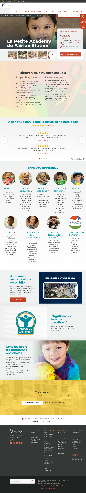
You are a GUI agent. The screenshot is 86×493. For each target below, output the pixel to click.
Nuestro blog (77, 11)
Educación (16, 11)
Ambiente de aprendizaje (34, 443)
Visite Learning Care (42, 485)
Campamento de (76, 233)
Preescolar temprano (47, 440)
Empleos (74, 436)
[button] (39, 158)
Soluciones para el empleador (76, 442)
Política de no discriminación (59, 487)
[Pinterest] (17, 443)
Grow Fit (46, 472)
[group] (12, 55)
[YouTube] (20, 443)
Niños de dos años (47, 437)
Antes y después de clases (53, 235)
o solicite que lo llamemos (53, 402)
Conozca (18, 300)
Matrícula (60, 444)
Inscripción (61, 446)
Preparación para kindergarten (33, 236)
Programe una (32, 403)
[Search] (79, 15)
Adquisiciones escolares (76, 438)
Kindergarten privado (48, 451)
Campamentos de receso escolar (48, 463)
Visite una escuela (63, 436)
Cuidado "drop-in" (49, 460)
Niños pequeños (48, 434)
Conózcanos (63, 11)
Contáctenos (77, 40)
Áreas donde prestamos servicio (46, 488)
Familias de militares (61, 449)
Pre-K (46, 445)
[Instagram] (14, 443)
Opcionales (47, 470)
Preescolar (60, 189)
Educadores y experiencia (34, 436)
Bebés (46, 432)
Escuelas (50, 11)
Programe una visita (20, 1)
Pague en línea (16, 437)
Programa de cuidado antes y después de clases (48, 456)
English (14, 439)
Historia (74, 446)
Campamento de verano (49, 467)
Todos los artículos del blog (77, 458)
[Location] (68, 15)
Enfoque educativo (33, 433)
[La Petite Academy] (8, 5)
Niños (25, 189)
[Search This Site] (22, 481)
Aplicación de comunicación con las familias (62, 441)
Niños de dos (43, 189)
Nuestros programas (33, 11)
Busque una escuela (61, 433)
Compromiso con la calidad (35, 440)
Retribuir (74, 444)
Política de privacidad (57, 485)
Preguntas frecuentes (75, 449)
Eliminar (39, 15)
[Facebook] (11, 443)
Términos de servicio (43, 487)
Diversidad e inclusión (75, 433)
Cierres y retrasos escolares (63, 452)
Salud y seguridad (63, 438)
